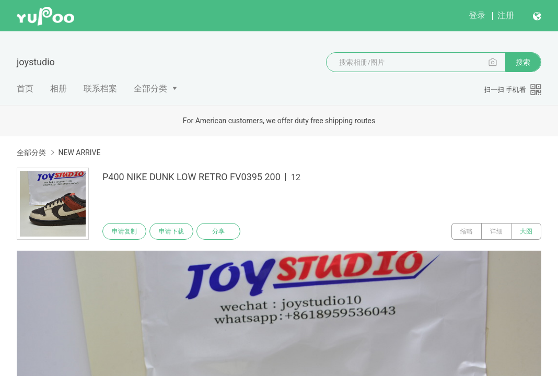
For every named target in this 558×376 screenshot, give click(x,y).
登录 (477, 15)
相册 (58, 88)
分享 (218, 231)
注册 (505, 15)
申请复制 (124, 231)
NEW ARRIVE (79, 152)
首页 (25, 88)
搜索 (523, 62)
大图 (526, 231)
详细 (496, 231)
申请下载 (171, 231)
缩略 (466, 231)
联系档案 (100, 88)
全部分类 (150, 88)
